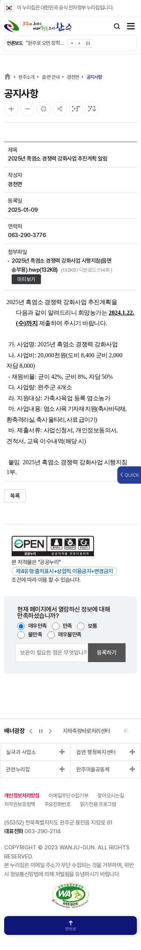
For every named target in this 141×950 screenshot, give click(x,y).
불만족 (35, 634)
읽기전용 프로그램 (98, 804)
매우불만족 (70, 634)
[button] (72, 45)
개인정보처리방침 (21, 795)
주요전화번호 (57, 804)
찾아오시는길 (110, 795)
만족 (67, 626)
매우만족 (37, 626)
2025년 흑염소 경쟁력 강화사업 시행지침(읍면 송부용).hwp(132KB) (62, 265)
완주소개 (26, 77)
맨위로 (70, 926)
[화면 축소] (27, 109)
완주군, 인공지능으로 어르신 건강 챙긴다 (45, 43)
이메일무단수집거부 (68, 795)
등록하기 (107, 652)
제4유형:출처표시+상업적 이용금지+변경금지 (64, 571)
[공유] (60, 109)
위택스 (97, 731)
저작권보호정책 (19, 804)
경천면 (73, 77)
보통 (92, 626)
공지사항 (94, 77)
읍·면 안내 (50, 77)
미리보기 (26, 279)
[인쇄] (43, 109)
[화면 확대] (11, 109)
